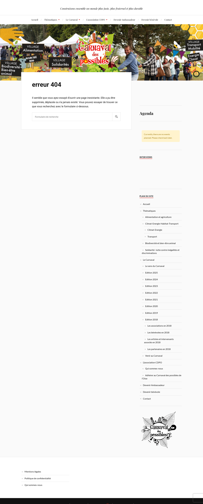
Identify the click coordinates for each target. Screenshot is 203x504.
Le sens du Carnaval (154, 266)
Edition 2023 (151, 286)
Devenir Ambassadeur (124, 19)
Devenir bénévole (149, 19)
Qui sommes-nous (154, 368)
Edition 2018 (151, 319)
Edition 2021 (151, 299)
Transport (152, 236)
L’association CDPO (95, 19)
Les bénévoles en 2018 (158, 332)
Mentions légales (33, 471)
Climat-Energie (154, 229)
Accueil (34, 19)
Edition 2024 (151, 279)
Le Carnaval (72, 19)
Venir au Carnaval (153, 355)
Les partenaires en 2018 (159, 349)
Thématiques (50, 19)
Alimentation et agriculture (158, 217)
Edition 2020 (151, 306)
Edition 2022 (151, 292)
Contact (168, 19)
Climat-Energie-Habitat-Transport (161, 223)
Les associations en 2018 (159, 325)
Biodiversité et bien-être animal (160, 243)
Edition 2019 (151, 312)
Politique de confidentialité (38, 478)
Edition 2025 (151, 272)
